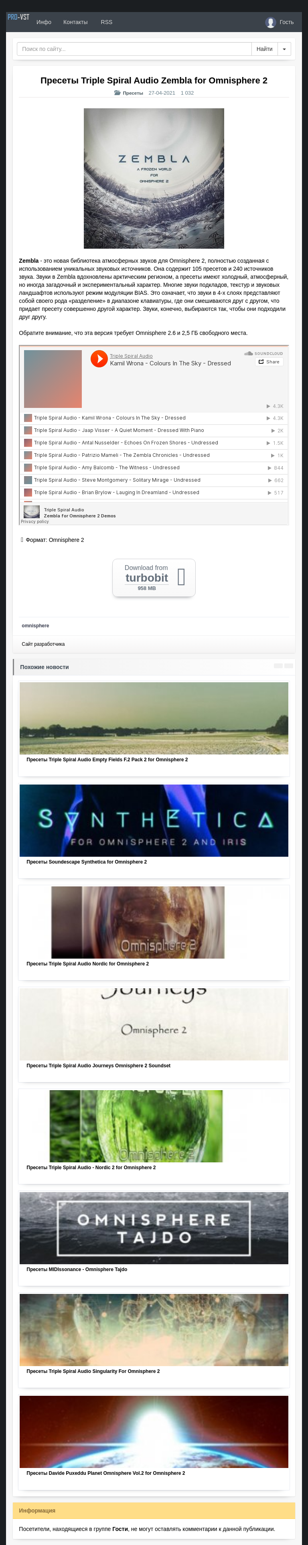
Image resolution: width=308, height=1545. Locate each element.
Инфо (67, 22)
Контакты (99, 22)
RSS (130, 22)
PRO (30, 22)
